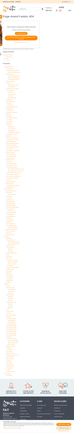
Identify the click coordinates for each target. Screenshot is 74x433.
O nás (8, 60)
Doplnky (11, 95)
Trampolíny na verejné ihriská (14, 176)
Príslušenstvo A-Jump (13, 85)
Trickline (9, 116)
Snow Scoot (9, 258)
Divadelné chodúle (12, 156)
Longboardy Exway (12, 225)
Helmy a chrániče (10, 358)
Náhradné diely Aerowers (14, 72)
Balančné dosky (10, 183)
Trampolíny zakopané (12, 167)
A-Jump (9, 83)
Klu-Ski (8, 254)
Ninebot (9, 198)
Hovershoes (9, 221)
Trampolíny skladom (12, 163)
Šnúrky (9, 313)
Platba (39, 411)
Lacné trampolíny (11, 181)
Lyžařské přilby (11, 247)
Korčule (8, 285)
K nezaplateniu (10, 368)
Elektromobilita (8, 189)
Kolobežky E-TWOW (12, 212)
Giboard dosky (12, 128)
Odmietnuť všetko (64, 428)
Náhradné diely (12, 97)
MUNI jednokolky (11, 141)
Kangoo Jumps (11, 74)
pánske (10, 304)
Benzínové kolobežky (13, 342)
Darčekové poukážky (12, 253)
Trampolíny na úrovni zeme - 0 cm (16, 170)
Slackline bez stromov (12, 134)
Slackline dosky (11, 187)
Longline (10, 119)
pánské (10, 296)
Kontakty (39, 416)
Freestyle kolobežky (12, 318)
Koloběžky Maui (12, 320)
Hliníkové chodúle (10, 152)
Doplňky (10, 336)
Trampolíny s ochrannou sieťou (14, 172)
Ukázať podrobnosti (63, 431)
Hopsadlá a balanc (9, 66)
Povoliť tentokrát (21, 33)
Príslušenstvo (11, 90)
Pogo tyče (23, 419)
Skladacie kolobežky (12, 326)
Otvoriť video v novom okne (21, 42)
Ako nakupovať (41, 405)
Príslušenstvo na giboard (14, 132)
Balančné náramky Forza (13, 355)
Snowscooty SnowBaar (13, 260)
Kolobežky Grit (12, 322)
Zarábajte (10, 351)
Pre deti (8, 369)
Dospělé (11, 251)
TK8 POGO (10, 105)
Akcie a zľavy (7, 373)
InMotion (10, 192)
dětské (10, 300)
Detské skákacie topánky (13, 88)
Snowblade (10, 278)
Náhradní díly (12, 86)
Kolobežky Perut (11, 209)
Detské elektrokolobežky (13, 207)
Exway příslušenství (13, 227)
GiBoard (9, 125)
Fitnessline (10, 121)
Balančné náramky (10, 353)
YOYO (8, 309)
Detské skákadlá (10, 159)
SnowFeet (10, 256)
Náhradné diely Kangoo (14, 77)
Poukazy (11, 293)
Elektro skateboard (11, 223)
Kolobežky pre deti (12, 331)
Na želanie (10, 148)
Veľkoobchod (58, 416)
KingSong (10, 196)
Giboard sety (12, 127)
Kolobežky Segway (12, 205)
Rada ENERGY (11, 357)
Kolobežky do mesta (12, 329)
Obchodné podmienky (44, 414)
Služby (9, 180)
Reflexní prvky (11, 366)
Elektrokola (9, 232)
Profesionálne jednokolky (13, 143)
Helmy (9, 360)
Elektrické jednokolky (11, 190)
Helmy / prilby (12, 94)
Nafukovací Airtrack (12, 165)
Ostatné (7, 284)
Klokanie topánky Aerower (13, 70)
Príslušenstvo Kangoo (14, 79)
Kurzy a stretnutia (59, 414)
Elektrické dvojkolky (11, 201)
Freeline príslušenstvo (12, 112)
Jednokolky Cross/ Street (13, 139)
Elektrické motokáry (11, 231)
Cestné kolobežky (11, 324)
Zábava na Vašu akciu (60, 405)
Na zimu (7, 236)
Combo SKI (9, 282)
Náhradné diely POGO (12, 106)
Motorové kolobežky (12, 338)
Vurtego (9, 103)
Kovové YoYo (11, 311)
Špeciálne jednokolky (12, 145)
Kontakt (18, 2)
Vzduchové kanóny (11, 371)
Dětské (10, 249)
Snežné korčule (12, 289)
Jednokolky (9, 136)
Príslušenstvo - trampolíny (13, 174)
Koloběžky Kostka (12, 216)
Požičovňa (57, 408)
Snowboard (10, 364)
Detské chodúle (11, 158)
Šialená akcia (9, 56)
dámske (11, 307)
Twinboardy (10, 110)
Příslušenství (10, 200)
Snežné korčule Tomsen (14, 242)
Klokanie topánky (10, 68)
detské (10, 305)
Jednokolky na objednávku (13, 150)
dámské (11, 298)
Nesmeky (10, 271)
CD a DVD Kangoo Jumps (14, 75)
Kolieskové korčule (12, 302)
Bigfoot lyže (10, 280)
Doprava (39, 408)
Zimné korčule (11, 294)
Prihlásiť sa (49, 7)
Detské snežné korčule (14, 243)
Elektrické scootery (11, 234)
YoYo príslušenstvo (12, 315)
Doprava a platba (8, 2)
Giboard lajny (12, 130)
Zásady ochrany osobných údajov (12, 428)
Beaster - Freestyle (13, 262)
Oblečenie (10, 349)
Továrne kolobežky (12, 333)
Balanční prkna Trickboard (13, 185)
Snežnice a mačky (10, 269)
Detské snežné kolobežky (13, 267)
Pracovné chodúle (12, 154)
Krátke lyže (9, 273)
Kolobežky (9, 316)
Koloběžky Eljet (11, 214)
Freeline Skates (10, 108)
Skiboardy (10, 276)
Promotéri (57, 411)
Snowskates (9, 238)
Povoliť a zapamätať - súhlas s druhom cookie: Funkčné (21, 38)
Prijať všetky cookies (64, 424)
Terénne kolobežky (12, 335)
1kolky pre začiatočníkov (13, 138)
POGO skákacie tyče (11, 101)
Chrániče (11, 92)
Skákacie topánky (10, 81)
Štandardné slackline (12, 117)
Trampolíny (9, 161)
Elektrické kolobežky (11, 203)
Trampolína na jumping (13, 178)
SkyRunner (10, 99)
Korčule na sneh (11, 240)
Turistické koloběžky (12, 327)
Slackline (8, 114)
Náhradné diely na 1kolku (13, 147)
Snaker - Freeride (13, 263)
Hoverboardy (9, 218)
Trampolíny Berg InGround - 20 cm (16, 169)
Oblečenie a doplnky (11, 346)
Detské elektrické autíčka (12, 229)
